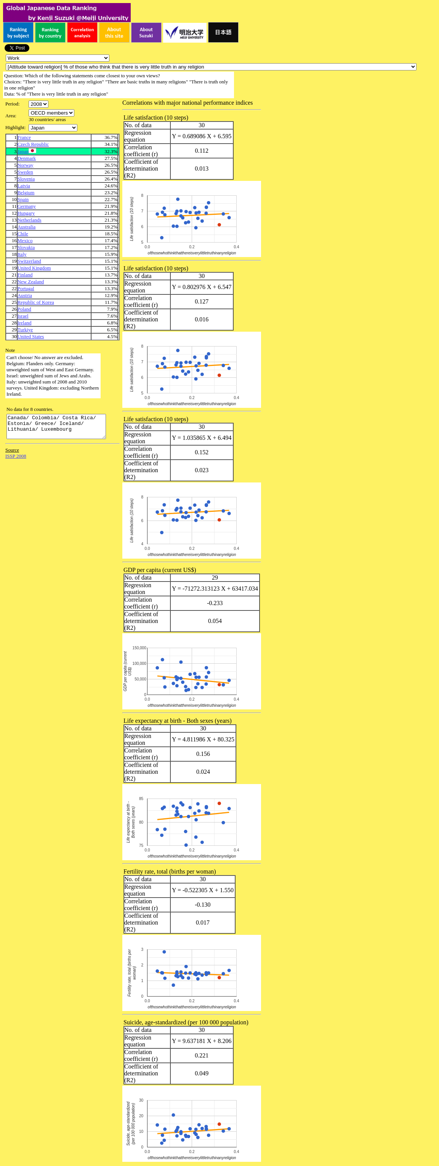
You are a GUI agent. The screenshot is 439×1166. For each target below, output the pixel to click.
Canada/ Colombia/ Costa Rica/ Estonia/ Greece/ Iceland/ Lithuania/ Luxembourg (61, 429)
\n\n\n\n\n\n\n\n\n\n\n (51, 113)
